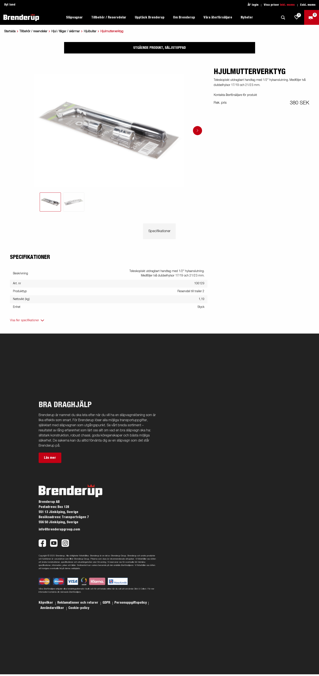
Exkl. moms (308, 4)
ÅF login (253, 4)
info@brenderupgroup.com (59, 529)
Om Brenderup (184, 17)
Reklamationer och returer (78, 602)
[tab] (50, 202)
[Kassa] (311, 17)
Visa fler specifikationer (24, 320)
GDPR (107, 602)
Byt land (9, 4)
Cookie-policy (78, 608)
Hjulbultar (90, 31)
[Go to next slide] (197, 130)
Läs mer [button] (50, 457)
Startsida (9, 31)
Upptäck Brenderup (149, 17)
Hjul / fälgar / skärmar (65, 31)
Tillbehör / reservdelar (33, 31)
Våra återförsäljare (218, 17)
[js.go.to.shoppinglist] (296, 17)
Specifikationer (159, 231)
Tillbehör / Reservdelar (108, 17)
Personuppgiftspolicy (130, 602)
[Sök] (283, 17)
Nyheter (247, 17)
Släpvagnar (74, 17)
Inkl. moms (287, 4)
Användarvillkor (52, 608)
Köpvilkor (46, 602)
